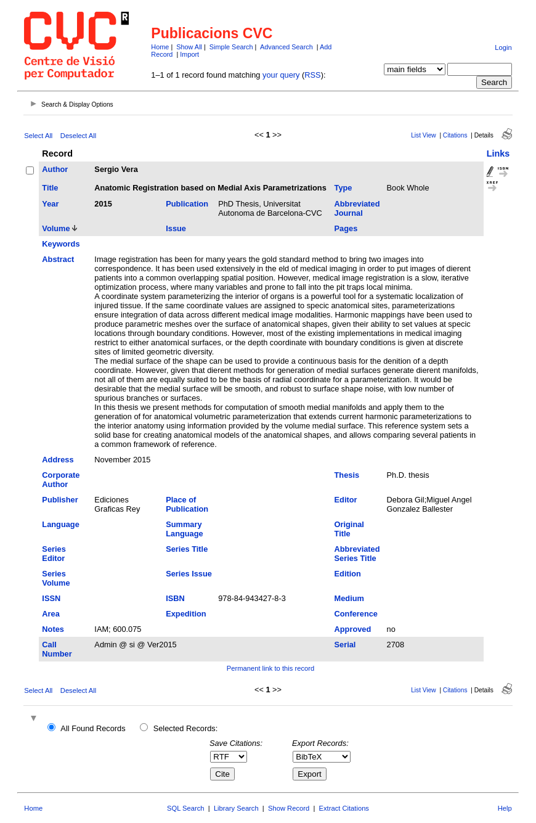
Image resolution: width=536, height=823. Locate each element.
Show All (189, 47)
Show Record (288, 808)
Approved (353, 629)
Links (498, 153)
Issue (176, 228)
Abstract (58, 259)
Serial (345, 644)
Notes (53, 629)
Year (50, 203)
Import (189, 54)
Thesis (347, 475)
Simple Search (231, 47)
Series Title (187, 549)
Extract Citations (344, 808)
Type (343, 187)
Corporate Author (60, 479)
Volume (56, 228)
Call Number (56, 649)
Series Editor (53, 553)
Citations (455, 135)
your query (280, 75)
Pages (346, 228)
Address (57, 459)
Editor (346, 499)
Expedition (186, 613)
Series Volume (56, 578)
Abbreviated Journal (357, 208)
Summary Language (184, 529)
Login (503, 47)
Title (50, 187)
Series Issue (189, 573)
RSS (312, 75)
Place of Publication (187, 504)
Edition (348, 573)
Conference (356, 613)
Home (160, 47)
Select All (38, 135)
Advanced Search (286, 47)
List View (423, 135)
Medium (349, 598)
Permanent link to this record (270, 668)
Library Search (236, 808)
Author (55, 169)
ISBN (175, 598)
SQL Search (186, 808)
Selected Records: (185, 728)
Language (60, 524)
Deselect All (78, 135)
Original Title (349, 529)
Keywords (60, 243)
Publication (187, 203)
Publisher (60, 499)
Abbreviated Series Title (357, 553)
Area (50, 613)
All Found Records (92, 728)
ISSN (51, 598)
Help (505, 808)
